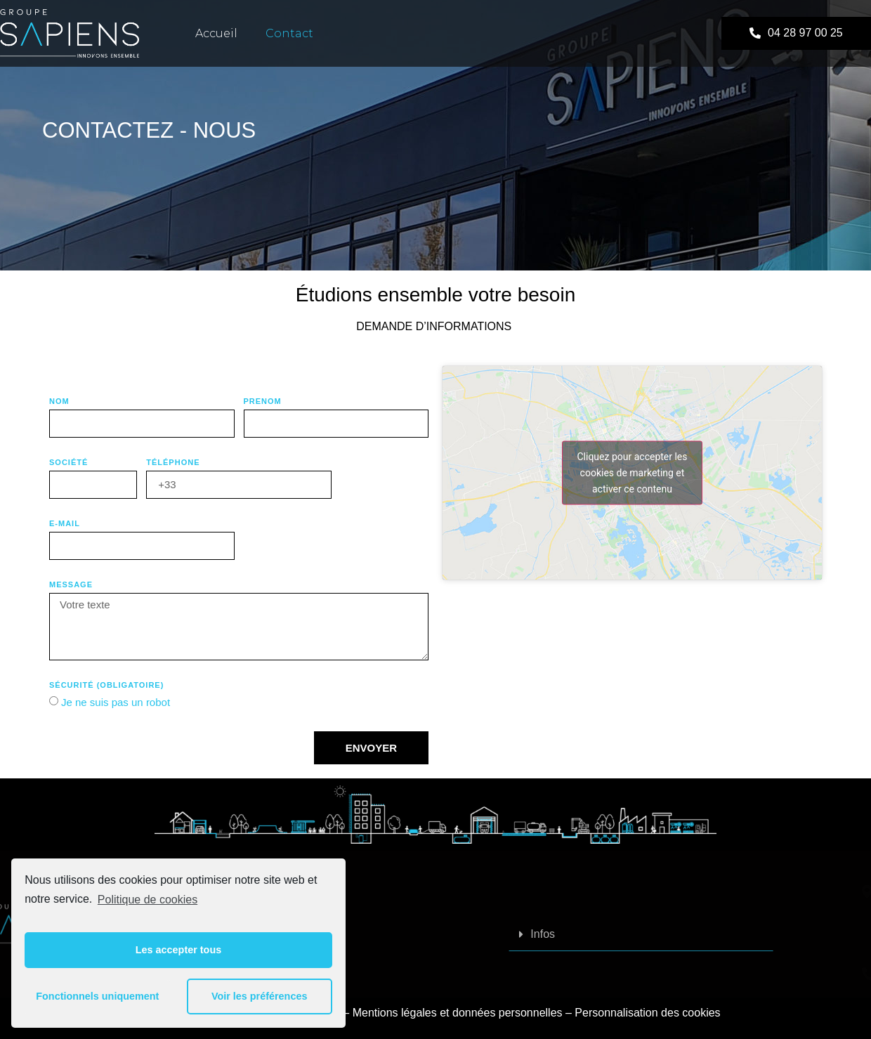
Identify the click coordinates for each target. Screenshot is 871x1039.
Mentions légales (395, 1013)
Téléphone (172, 462)
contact (289, 33)
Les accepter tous (178, 949)
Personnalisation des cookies (647, 1013)
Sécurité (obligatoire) (106, 685)
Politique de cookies (147, 900)
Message (71, 585)
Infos (655, 934)
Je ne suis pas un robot (115, 702)
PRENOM (263, 401)
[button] (796, 33)
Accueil (216, 33)
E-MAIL (64, 524)
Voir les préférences (259, 996)
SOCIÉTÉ (68, 462)
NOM (59, 401)
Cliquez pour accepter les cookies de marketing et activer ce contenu (632, 472)
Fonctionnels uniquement (97, 996)
